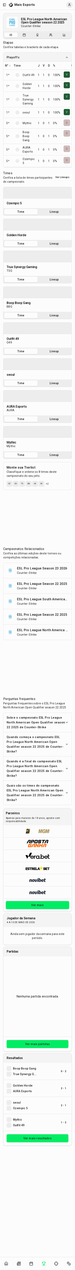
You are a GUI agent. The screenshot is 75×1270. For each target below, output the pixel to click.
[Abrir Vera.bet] (37, 856)
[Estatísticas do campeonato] (64, 34)
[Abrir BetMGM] (37, 831)
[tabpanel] (37, 197)
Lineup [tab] (54, 211)
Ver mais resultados (37, 1138)
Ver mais (37, 905)
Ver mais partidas (37, 1044)
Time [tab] (20, 211)
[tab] (11, 34)
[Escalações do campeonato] (50, 34)
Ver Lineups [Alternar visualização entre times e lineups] (62, 177)
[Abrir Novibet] (37, 880)
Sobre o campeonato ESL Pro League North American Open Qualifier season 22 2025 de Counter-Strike (37, 722)
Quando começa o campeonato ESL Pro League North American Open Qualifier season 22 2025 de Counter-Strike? (37, 744)
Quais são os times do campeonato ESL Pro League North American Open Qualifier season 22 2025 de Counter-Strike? (37, 793)
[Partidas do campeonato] (24, 34)
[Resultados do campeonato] (37, 34)
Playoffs (37, 57)
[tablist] (37, 34)
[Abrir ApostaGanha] (37, 843)
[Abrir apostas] (68, 1263)
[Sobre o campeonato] (10, 34)
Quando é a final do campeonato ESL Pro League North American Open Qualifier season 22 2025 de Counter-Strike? (37, 769)
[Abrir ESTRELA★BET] (37, 868)
